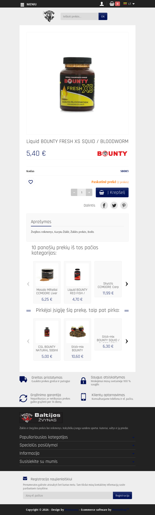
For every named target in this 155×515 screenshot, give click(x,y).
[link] (104, 205)
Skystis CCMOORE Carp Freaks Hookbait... (108, 288)
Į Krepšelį (112, 192)
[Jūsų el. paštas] (68, 495)
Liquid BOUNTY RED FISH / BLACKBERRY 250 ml (77, 295)
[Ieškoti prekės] (80, 16)
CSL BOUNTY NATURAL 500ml (47, 349)
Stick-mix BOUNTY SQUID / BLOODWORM (108, 340)
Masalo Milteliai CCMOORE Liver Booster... (46, 293)
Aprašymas (41, 222)
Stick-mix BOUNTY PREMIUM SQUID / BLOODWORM (77, 352)
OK (103, 16)
